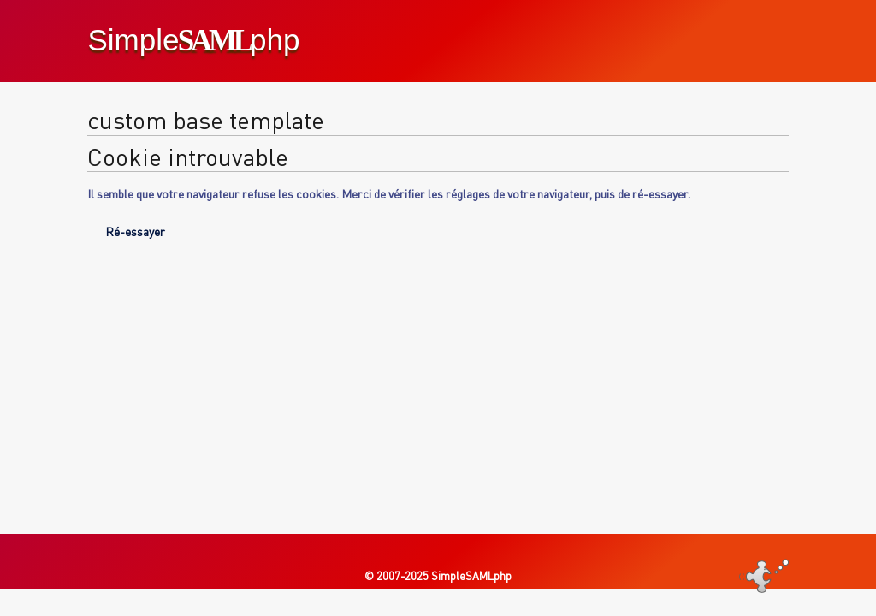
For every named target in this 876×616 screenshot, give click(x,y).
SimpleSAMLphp (471, 576)
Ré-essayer (135, 231)
